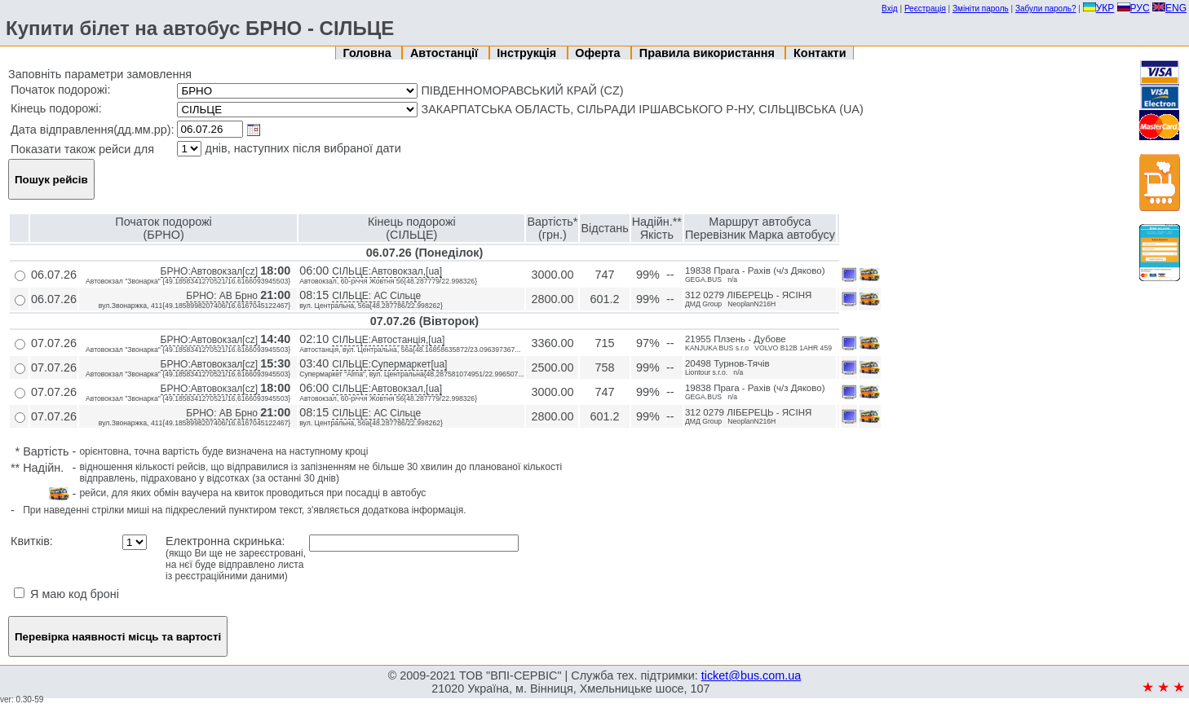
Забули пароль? (1045, 8)
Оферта (599, 52)
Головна (369, 52)
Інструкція (528, 52)
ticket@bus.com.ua (751, 675)
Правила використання (708, 52)
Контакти (819, 52)
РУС (1133, 8)
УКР (1099, 8)
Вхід (890, 8)
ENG (1169, 8)
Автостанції (445, 52)
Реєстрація (925, 8)
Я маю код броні (66, 594)
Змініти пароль (981, 8)
